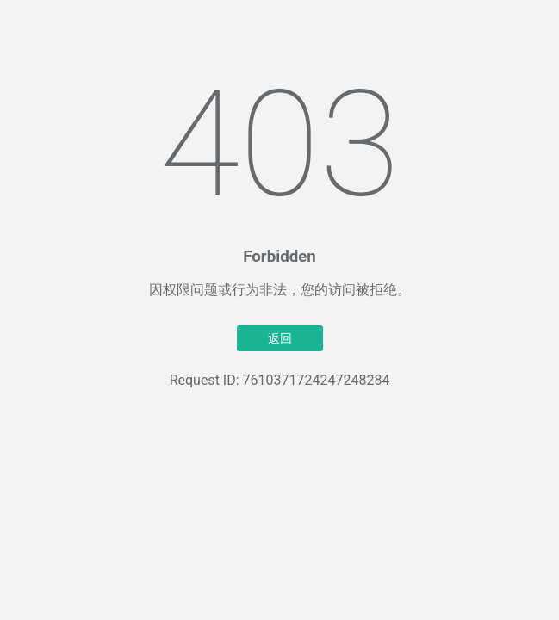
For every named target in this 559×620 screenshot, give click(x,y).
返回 (280, 338)
